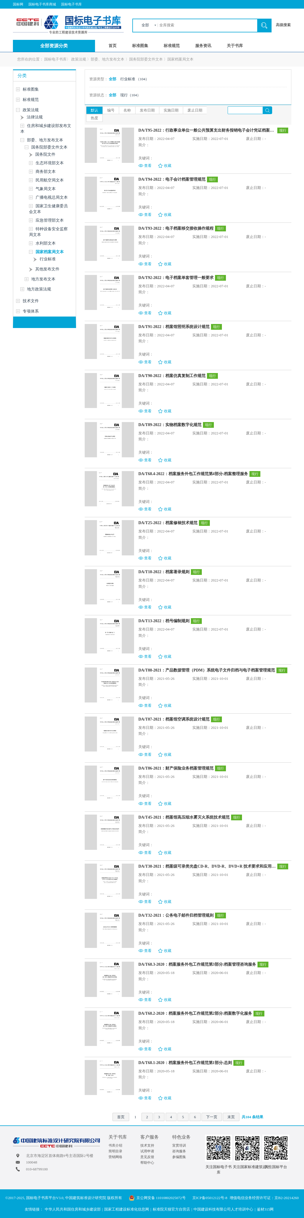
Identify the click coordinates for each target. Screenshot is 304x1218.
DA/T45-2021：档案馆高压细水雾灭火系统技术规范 (184, 817)
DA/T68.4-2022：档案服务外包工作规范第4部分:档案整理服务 (193, 474)
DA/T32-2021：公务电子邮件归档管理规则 (176, 915)
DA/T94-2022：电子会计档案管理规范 (172, 179)
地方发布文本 (43, 279)
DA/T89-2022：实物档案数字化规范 (170, 425)
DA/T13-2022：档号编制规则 (163, 621)
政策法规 (78, 59)
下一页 (211, 1117)
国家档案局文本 (180, 59)
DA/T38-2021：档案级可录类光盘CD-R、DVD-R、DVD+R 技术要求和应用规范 (207, 866)
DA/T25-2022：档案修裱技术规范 (167, 523)
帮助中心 (147, 1163)
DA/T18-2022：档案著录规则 (163, 572)
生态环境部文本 (50, 163)
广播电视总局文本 (52, 197)
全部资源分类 (54, 45)
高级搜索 (283, 25)
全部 (145, 25)
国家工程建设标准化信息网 (126, 1209)
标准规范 (172, 46)
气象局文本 (46, 189)
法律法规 (35, 117)
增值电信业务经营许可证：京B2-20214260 (264, 1198)
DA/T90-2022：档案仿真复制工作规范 (172, 376)
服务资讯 (203, 46)
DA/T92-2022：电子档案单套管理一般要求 (176, 278)
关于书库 (235, 46)
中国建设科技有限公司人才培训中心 (223, 1209)
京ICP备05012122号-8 (209, 1198)
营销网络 (115, 1157)
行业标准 (48, 259)
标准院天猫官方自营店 (171, 1209)
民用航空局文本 (50, 180)
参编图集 (179, 1157)
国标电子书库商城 (42, 4)
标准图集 (140, 46)
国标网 (18, 4)
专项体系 (31, 311)
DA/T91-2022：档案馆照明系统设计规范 (174, 327)
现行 (130, 95)
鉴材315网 (265, 1209)
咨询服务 (179, 1151)
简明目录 (115, 1151)
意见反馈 (147, 1157)
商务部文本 (46, 171)
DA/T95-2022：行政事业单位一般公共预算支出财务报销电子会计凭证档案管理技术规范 (207, 130)
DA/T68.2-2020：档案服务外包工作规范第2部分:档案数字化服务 (195, 1013)
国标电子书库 (71, 4)
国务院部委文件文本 (146, 59)
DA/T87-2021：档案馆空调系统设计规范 (174, 719)
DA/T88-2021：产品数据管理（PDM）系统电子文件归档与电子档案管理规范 (206, 670)
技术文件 (31, 301)
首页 (113, 46)
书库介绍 (115, 1145)
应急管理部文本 (50, 220)
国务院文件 (45, 154)
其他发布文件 (47, 269)
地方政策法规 (39, 289)
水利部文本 (46, 243)
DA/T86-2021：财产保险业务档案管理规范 (176, 768)
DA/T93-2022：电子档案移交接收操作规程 (176, 228)
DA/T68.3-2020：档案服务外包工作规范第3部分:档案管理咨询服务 (197, 964)
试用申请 (147, 1151)
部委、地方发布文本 (107, 59)
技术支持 (147, 1145)
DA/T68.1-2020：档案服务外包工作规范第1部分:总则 (185, 1063)
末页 (231, 1117)
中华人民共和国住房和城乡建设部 (73, 1209)
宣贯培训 (179, 1145)
